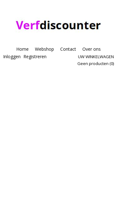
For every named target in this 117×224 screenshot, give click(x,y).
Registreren (34, 56)
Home (22, 49)
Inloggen (12, 56)
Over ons (91, 49)
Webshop (44, 49)
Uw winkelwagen (96, 56)
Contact (68, 49)
